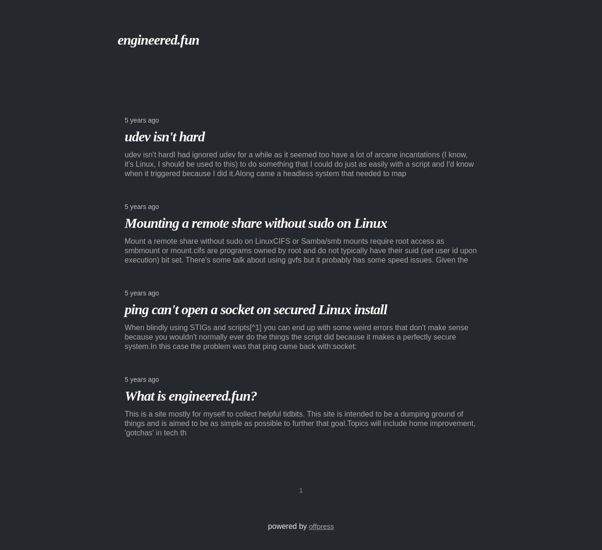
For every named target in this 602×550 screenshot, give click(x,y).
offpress (321, 526)
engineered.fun (158, 39)
